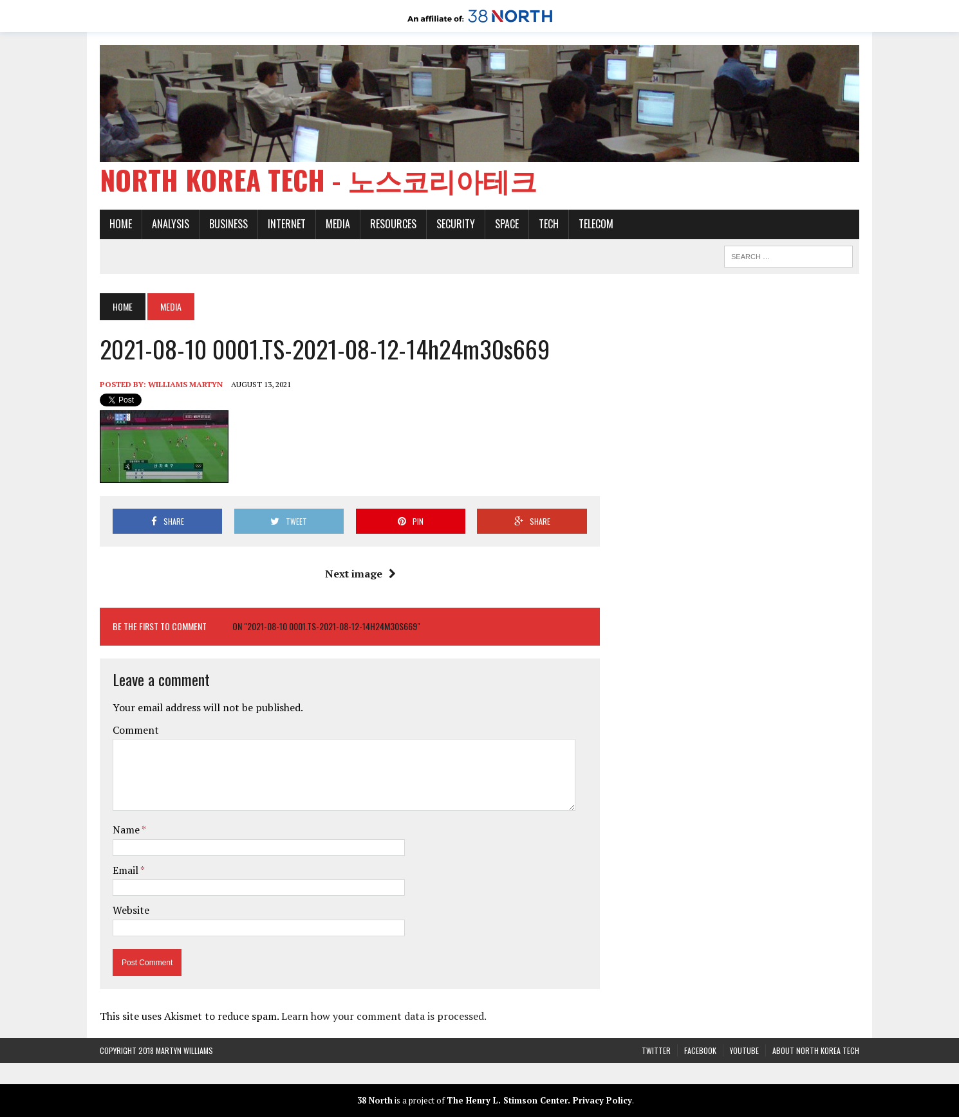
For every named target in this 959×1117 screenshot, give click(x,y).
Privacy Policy (602, 1100)
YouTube (744, 1050)
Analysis (170, 224)
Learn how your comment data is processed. (384, 1016)
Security (455, 224)
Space (507, 224)
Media (338, 224)
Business (228, 224)
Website (131, 910)
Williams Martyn (185, 384)
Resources (393, 224)
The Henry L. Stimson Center (507, 1100)
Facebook (700, 1050)
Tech (549, 224)
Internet (287, 224)
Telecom (596, 224)
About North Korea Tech (815, 1050)
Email (126, 870)
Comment (136, 730)
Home (120, 224)
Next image (360, 574)
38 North (375, 1100)
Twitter (656, 1050)
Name (127, 829)
